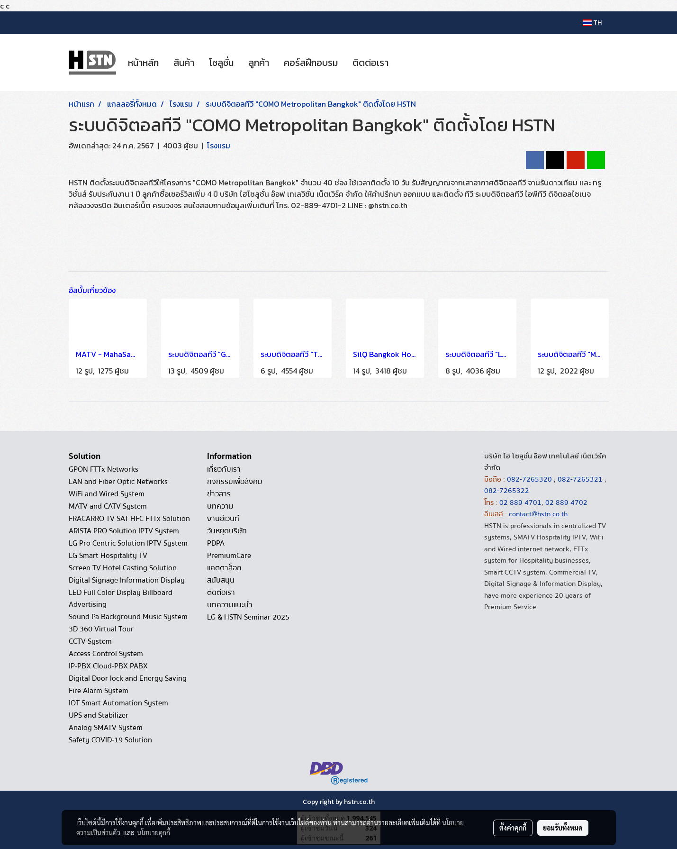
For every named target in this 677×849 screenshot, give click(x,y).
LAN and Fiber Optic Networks (118, 481)
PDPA (216, 543)
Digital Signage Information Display (127, 580)
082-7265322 (506, 490)
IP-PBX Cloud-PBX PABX (108, 666)
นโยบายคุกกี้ (153, 832)
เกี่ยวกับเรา (224, 469)
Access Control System (106, 654)
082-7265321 (580, 479)
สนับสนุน (221, 580)
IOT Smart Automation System (118, 703)
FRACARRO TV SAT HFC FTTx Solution (129, 518)
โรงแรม (218, 145)
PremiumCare (229, 555)
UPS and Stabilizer (98, 715)
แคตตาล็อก (224, 568)
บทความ (220, 506)
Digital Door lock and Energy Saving (128, 678)
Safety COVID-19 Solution (110, 740)
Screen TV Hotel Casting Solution (123, 568)
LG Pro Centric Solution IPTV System (128, 543)
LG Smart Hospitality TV (108, 555)
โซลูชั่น (221, 62)
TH (592, 22)
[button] (404, 62)
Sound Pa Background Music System (128, 617)
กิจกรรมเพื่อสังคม (234, 481)
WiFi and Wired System (106, 494)
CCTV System (90, 641)
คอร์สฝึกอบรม (311, 62)
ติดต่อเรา (370, 62)
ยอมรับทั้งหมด (563, 827)
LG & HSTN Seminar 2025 (248, 617)
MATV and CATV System (108, 506)
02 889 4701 (520, 502)
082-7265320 (530, 479)
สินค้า (183, 62)
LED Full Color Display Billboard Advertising (120, 598)
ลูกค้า (258, 62)
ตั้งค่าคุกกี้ (512, 827)
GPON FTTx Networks (103, 469)
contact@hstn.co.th (538, 514)
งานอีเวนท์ (223, 518)
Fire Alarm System (98, 691)
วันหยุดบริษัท (227, 531)
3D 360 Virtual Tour (101, 629)
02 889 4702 (566, 502)
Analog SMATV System (106, 727)
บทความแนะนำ (230, 605)
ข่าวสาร (219, 494)
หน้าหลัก (143, 62)
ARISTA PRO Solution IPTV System (124, 531)
